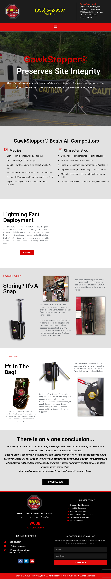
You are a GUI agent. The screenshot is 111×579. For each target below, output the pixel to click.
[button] (55, 27)
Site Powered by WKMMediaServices (79, 576)
